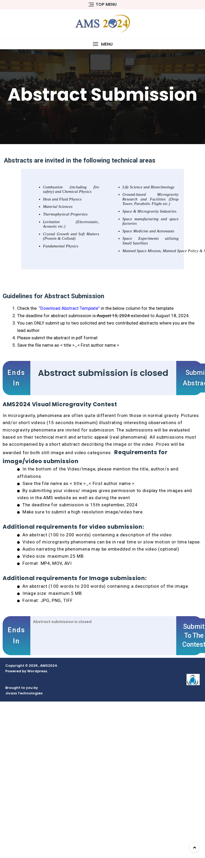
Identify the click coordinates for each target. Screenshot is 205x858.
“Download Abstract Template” (70, 308)
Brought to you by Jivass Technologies (23, 690)
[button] (102, 44)
